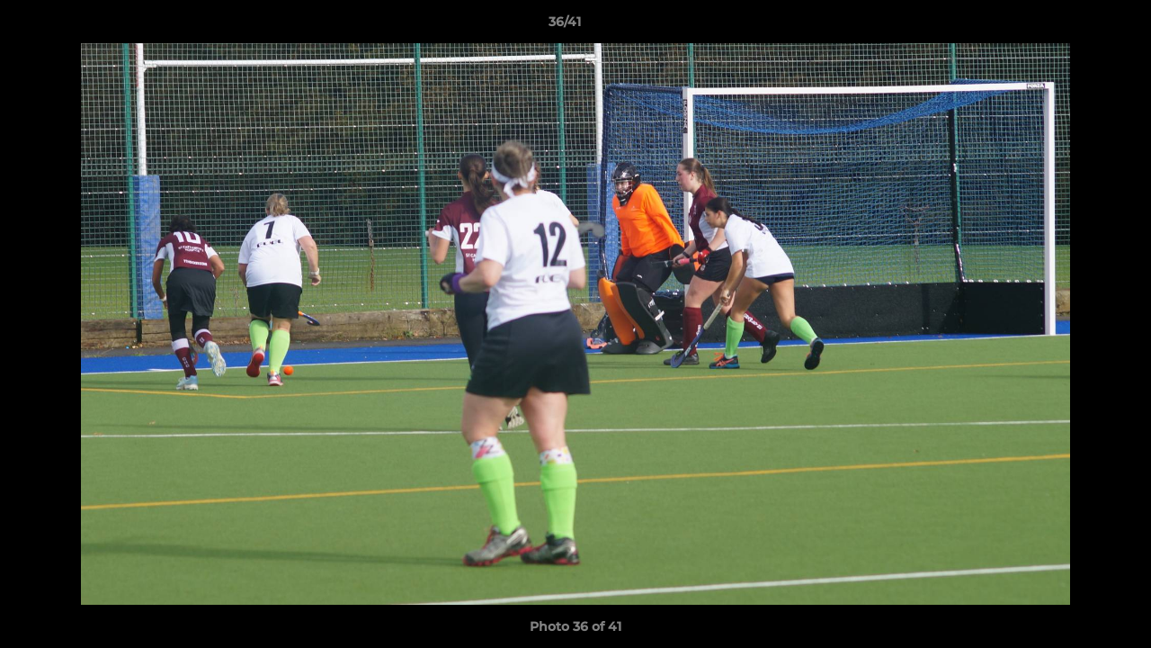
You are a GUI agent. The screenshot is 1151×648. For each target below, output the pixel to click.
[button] (1075, 26)
